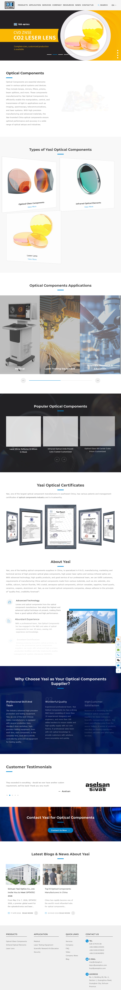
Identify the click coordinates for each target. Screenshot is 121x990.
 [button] (23, 381)
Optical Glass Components (16, 944)
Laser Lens (10, 951)
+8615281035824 (96, 953)
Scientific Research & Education (46, 951)
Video (68, 955)
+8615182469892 (96, 956)
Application (35, 5)
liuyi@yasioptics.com (97, 971)
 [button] (57, 461)
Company (57, 5)
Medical (37, 944)
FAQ (67, 951)
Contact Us (88, 5)
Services (46, 5)
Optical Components (26, 73)
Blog (67, 962)
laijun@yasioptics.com (98, 968)
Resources (68, 5)
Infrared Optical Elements (16, 948)
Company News (72, 958)
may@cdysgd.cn (95, 965)
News (78, 5)
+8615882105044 (96, 950)
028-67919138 (95, 947)
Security (37, 955)
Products (23, 5)
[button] (49, 54)
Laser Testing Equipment (43, 948)
